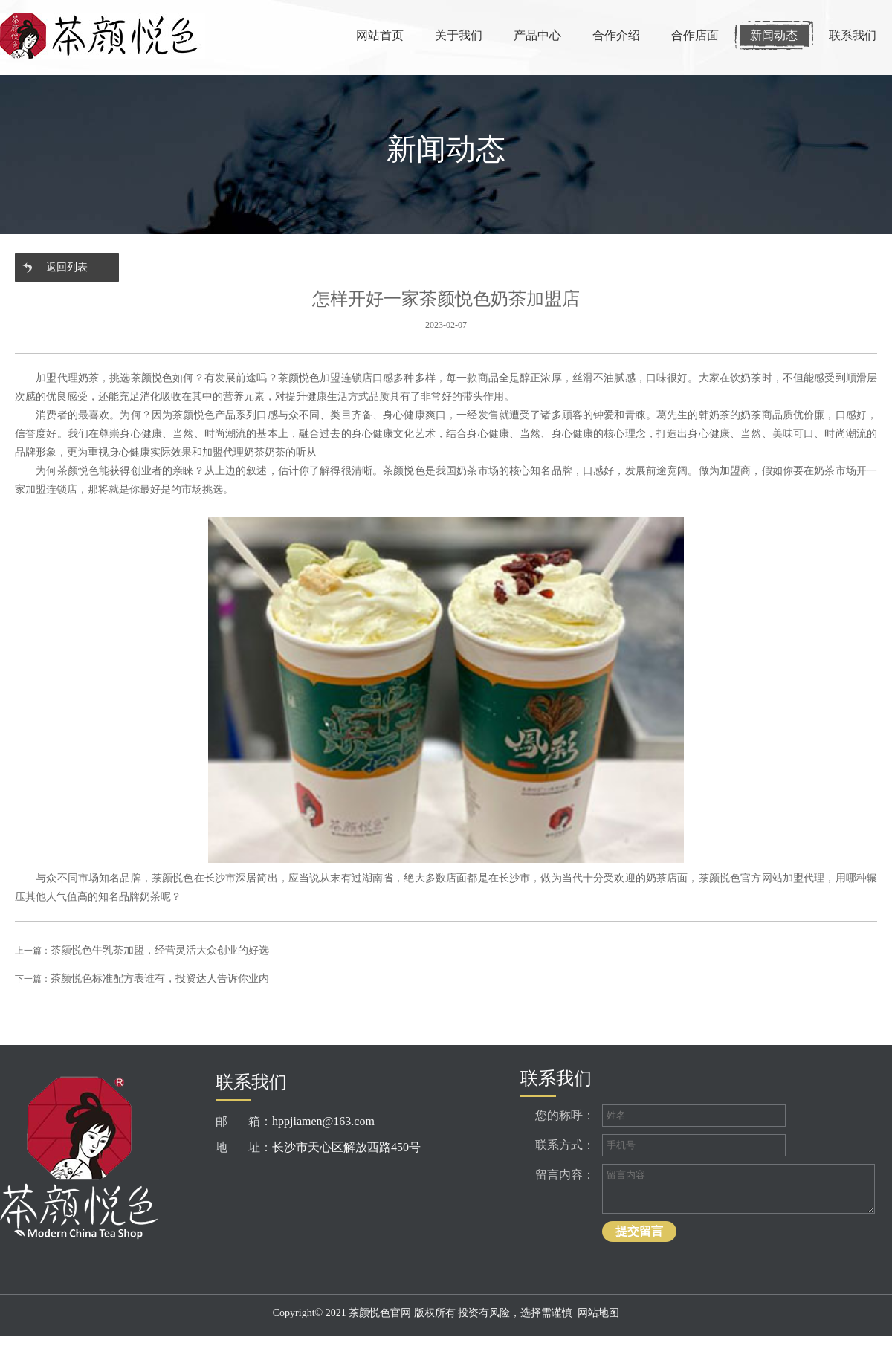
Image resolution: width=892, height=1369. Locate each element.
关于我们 (458, 35)
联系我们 (852, 35)
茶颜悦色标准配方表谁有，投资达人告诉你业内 (160, 978)
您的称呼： (565, 1115)
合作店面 (695, 35)
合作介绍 (616, 35)
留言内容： (565, 1174)
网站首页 (380, 35)
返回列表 (67, 267)
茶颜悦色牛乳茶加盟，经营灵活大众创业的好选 (160, 950)
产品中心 (537, 35)
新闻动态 (774, 35)
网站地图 (598, 1312)
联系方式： (565, 1145)
